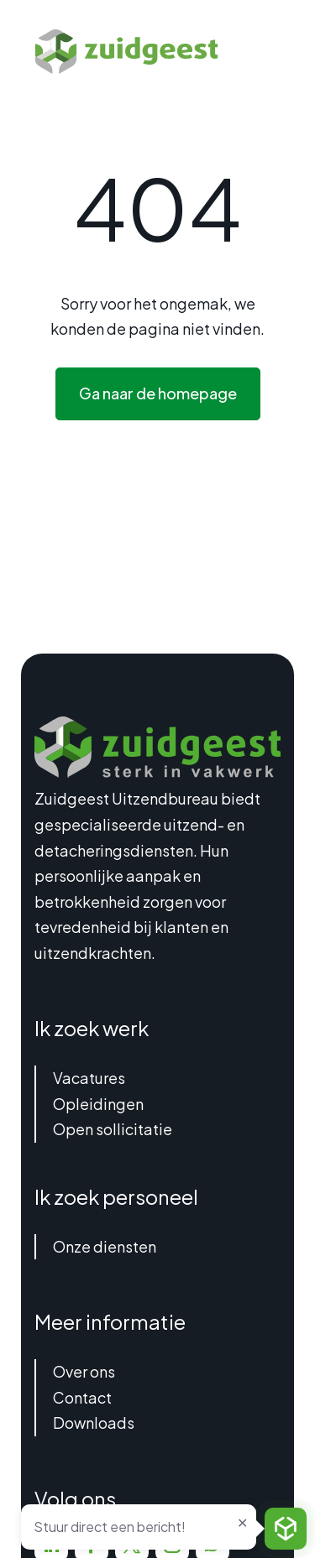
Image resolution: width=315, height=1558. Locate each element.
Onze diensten (104, 1246)
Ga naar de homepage (158, 393)
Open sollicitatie (112, 1129)
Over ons (84, 1371)
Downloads (93, 1422)
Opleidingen (98, 1103)
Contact (82, 1397)
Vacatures (89, 1077)
